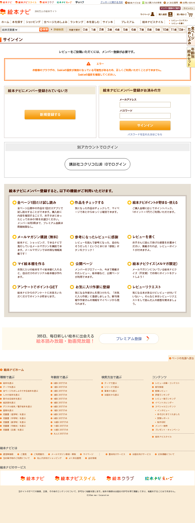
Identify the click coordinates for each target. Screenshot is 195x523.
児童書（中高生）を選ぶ (14, 426)
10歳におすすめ (61, 422)
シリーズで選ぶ (111, 387)
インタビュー (163, 410)
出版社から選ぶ (111, 395)
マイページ (88, 454)
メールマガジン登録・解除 (63, 454)
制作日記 (161, 422)
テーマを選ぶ (9, 387)
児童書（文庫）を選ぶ (13, 430)
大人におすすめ (61, 434)
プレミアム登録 (129, 339)
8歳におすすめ (60, 414)
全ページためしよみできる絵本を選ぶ (20, 391)
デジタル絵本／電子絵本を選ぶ (17, 406)
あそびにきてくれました (168, 414)
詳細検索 (58, 29)
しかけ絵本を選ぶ (11, 395)
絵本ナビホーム (14, 369)
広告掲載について (166, 454)
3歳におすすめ (60, 395)
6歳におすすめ (60, 406)
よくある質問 (75, 458)
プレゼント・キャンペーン (167, 430)
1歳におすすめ (60, 387)
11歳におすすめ (61, 426)
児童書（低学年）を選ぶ (14, 414)
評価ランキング (162, 395)
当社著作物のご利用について (16, 458)
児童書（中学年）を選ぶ (14, 418)
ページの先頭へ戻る (183, 358)
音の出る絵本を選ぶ (12, 399)
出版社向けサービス (141, 454)
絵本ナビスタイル (163, 437)
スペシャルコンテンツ (165, 406)
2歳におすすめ (60, 391)
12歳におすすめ (61, 430)
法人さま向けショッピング (49, 458)
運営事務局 (8, 454)
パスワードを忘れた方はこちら (145, 134)
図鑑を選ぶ (8, 410)
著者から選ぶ (110, 391)
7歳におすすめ (60, 410)
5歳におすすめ (60, 403)
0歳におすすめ (60, 383)
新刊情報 (159, 387)
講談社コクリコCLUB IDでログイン (97, 164)
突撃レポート (163, 418)
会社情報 (92, 458)
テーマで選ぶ (110, 383)
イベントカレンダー (164, 403)
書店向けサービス (117, 454)
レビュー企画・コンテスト (167, 383)
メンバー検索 (161, 426)
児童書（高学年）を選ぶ (14, 422)
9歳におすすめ (60, 418)
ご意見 (24, 454)
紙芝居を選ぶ (9, 403)
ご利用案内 (39, 454)
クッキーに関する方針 (111, 2)
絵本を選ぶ (8, 383)
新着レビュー (161, 391)
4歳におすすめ (60, 399)
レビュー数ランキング (165, 399)
